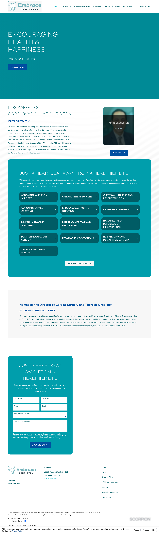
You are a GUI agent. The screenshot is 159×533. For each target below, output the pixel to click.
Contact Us (17, 67)
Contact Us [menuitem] (127, 6)
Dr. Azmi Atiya (107, 477)
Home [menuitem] (54, 6)
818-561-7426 (145, 6)
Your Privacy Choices (18, 521)
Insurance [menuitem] (97, 6)
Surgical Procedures (110, 492)
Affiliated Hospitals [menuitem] (82, 6)
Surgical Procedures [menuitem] (112, 6)
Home (104, 472)
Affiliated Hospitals (110, 482)
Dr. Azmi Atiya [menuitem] (65, 6)
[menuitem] (11, 525)
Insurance (106, 487)
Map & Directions (51, 478)
